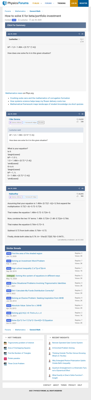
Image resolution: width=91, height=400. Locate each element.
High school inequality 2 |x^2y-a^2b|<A (29, 268)
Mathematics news (14, 93)
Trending (61, 3)
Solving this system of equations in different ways (38, 276)
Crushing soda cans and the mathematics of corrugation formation (40, 98)
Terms (64, 385)
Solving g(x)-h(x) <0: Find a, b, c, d (26, 313)
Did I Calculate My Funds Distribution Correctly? (33, 290)
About (56, 385)
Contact (47, 385)
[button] (41, 3)
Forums (48, 3)
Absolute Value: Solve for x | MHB (26, 305)
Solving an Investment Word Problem (28, 261)
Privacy (72, 385)
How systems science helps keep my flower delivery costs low (38, 101)
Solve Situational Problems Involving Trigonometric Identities (39, 283)
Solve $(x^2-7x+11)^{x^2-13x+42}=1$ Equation (32, 320)
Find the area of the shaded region (27, 253)
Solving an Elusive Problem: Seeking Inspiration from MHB (38, 298)
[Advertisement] (45, 71)
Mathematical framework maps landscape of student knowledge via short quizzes (46, 104)
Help (80, 385)
